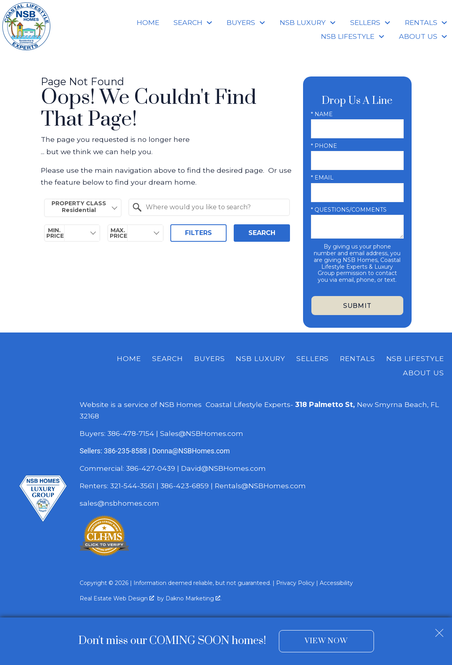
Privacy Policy (295, 583)
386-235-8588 (125, 451)
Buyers (209, 358)
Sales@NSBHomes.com (201, 433)
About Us (423, 373)
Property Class (78, 207)
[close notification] (439, 629)
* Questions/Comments (349, 209)
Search (261, 233)
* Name (322, 114)
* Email (322, 177)
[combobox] (82, 208)
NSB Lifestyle (415, 358)
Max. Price (118, 233)
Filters (198, 233)
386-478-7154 (130, 433)
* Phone (324, 145)
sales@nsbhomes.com (120, 503)
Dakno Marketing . (193, 598)
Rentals (357, 358)
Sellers (312, 358)
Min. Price (55, 233)
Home (148, 22)
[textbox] (214, 207)
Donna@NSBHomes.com (191, 451)
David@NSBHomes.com (223, 468)
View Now (326, 641)
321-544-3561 (132, 486)
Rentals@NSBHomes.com (260, 486)
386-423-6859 (184, 486)
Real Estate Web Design (117, 598)
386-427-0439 (150, 468)
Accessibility (336, 583)
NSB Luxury (260, 358)
